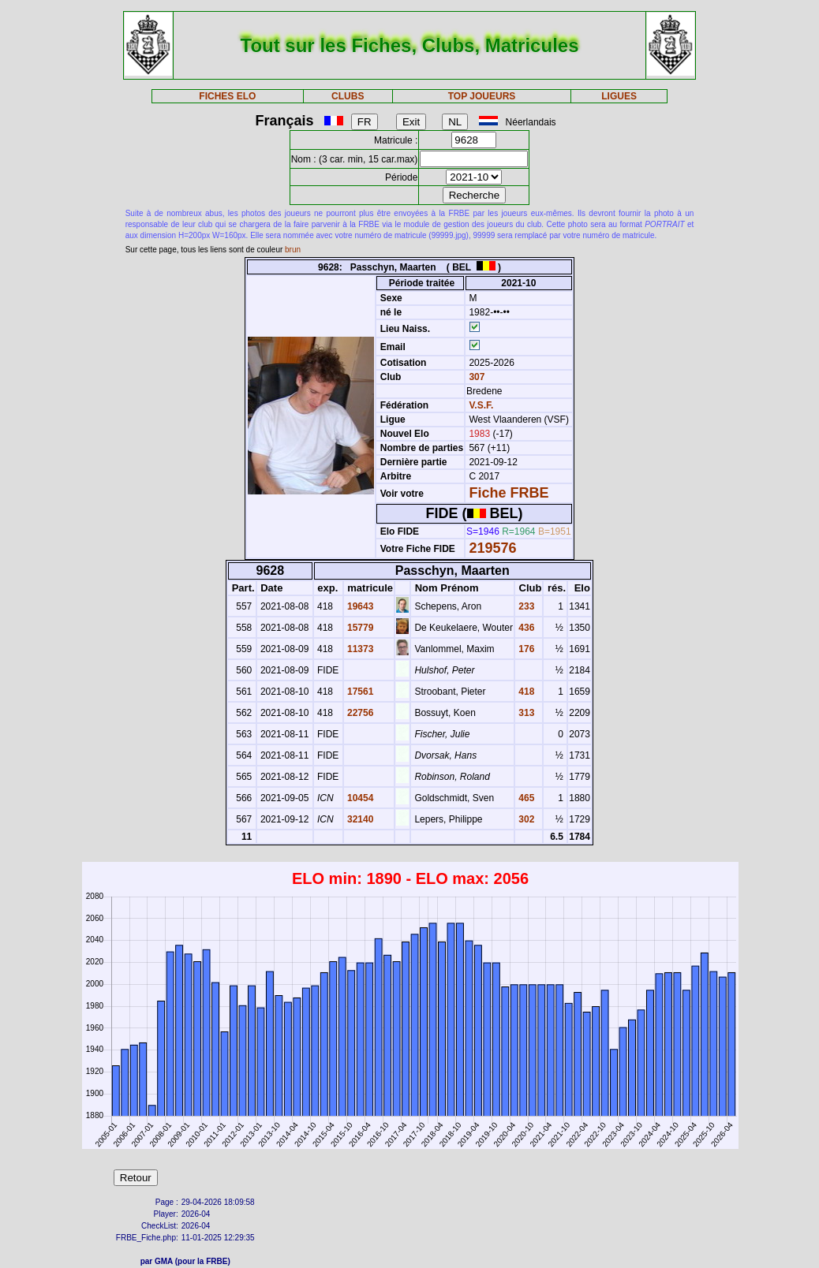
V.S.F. (481, 405)
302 (525, 819)
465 (525, 798)
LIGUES (619, 96)
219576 (492, 548)
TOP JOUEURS (482, 96)
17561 (359, 691)
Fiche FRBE (508, 493)
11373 (359, 649)
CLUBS (347, 96)
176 (525, 649)
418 (525, 691)
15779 (359, 627)
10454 (359, 798)
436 (525, 627)
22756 (359, 712)
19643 (359, 606)
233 (525, 606)
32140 (359, 819)
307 (475, 376)
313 (525, 712)
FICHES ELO (227, 96)
